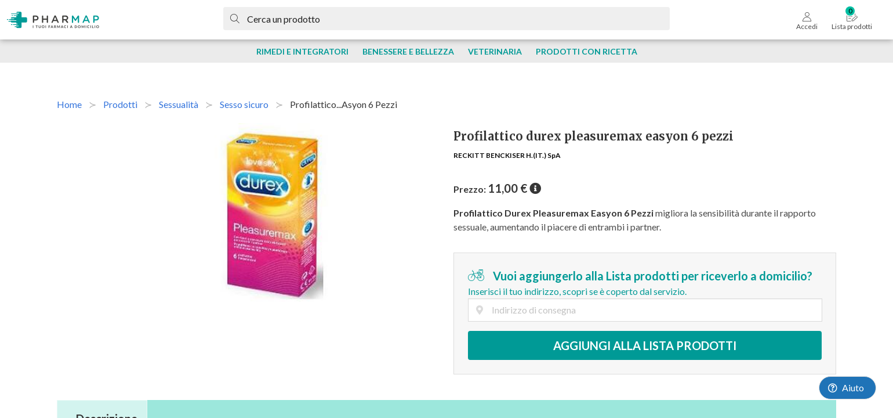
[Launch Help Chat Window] (847, 387)
